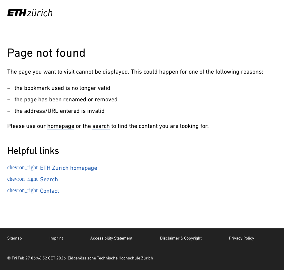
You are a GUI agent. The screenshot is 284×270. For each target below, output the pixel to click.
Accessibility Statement (111, 238)
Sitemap (14, 238)
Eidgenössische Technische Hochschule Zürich (110, 258)
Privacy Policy (241, 238)
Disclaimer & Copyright (181, 238)
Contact (33, 190)
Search (32, 179)
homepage (60, 125)
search (101, 125)
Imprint (56, 238)
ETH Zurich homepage (52, 167)
